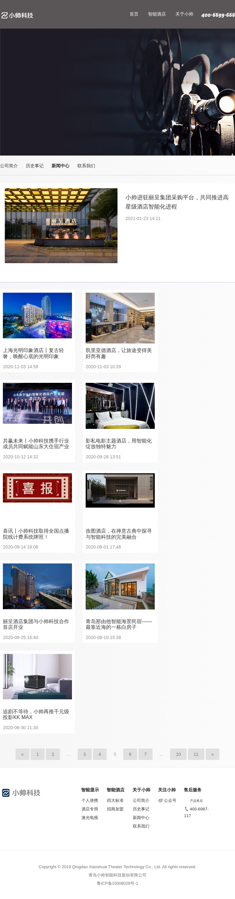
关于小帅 (184, 14)
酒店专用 (90, 809)
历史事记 (35, 165)
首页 (134, 14)
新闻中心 (60, 165)
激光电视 (90, 817)
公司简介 (9, 165)
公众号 (167, 800)
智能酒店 (157, 14)
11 (196, 754)
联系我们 (86, 165)
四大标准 (115, 800)
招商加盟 (115, 809)
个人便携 (90, 800)
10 (178, 754)
